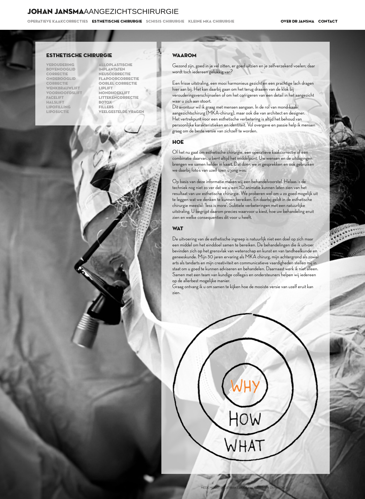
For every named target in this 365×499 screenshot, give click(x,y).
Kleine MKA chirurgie (211, 22)
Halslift (55, 103)
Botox (105, 103)
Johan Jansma (55, 12)
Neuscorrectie (115, 74)
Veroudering (60, 65)
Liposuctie (57, 112)
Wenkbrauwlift (63, 88)
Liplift (106, 88)
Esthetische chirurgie (117, 22)
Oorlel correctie (118, 84)
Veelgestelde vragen (121, 112)
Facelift (55, 98)
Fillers (106, 107)
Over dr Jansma (297, 22)
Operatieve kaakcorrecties (57, 22)
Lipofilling (58, 107)
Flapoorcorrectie (119, 79)
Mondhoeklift (114, 93)
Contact (328, 22)
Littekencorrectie (118, 98)
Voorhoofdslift (64, 93)
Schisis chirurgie (165, 22)
